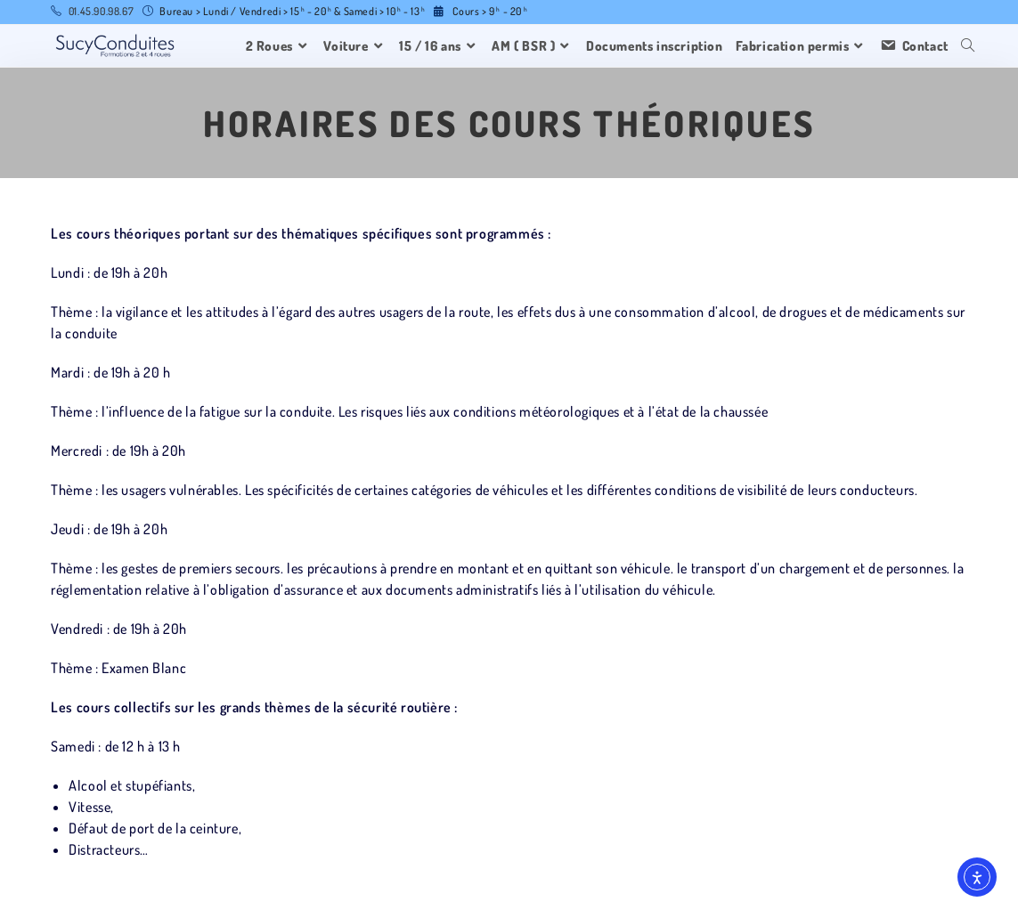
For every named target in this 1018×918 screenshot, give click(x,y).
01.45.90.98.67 (101, 11)
